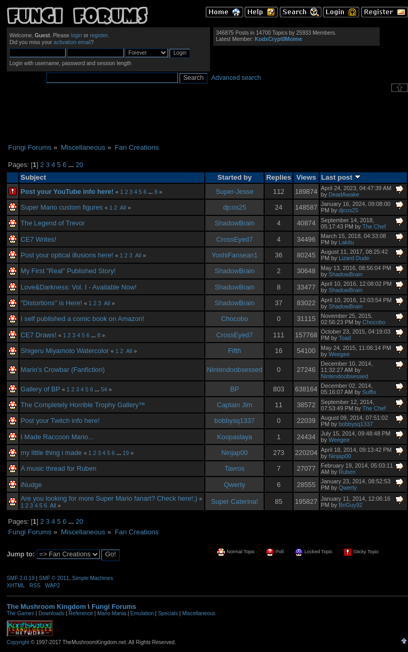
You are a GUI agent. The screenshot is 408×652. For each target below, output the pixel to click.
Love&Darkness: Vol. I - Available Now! (78, 287)
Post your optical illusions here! (66, 255)
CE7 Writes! (38, 239)
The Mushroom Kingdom (46, 606)
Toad (345, 338)
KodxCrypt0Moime (278, 39)
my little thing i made (51, 453)
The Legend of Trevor (52, 223)
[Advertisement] (207, 117)
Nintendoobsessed (235, 370)
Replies (278, 177)
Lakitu (346, 242)
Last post (341, 177)
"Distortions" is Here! (51, 303)
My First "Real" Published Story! (68, 271)
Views (306, 177)
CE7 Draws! (38, 335)
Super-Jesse (235, 191)
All (123, 207)
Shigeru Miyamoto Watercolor (64, 351)
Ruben (347, 472)
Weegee (339, 354)
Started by (234, 177)
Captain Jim (235, 405)
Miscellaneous (198, 613)
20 (79, 165)
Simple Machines (92, 578)
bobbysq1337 (234, 421)
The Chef (374, 226)
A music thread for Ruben (58, 468)
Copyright (18, 642)
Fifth (234, 351)
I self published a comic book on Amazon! (82, 319)
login (76, 35)
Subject (33, 177)
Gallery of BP (40, 389)
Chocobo (234, 319)
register (99, 35)
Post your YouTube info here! (66, 191)
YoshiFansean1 (235, 255)
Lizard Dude (354, 258)
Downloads (51, 613)
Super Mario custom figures (61, 207)
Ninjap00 (234, 453)
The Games (20, 613)
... (72, 165)
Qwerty (234, 485)
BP (234, 389)
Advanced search (236, 77)
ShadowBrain (235, 223)
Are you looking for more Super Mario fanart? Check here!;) (108, 498)
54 (104, 389)
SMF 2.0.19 (21, 578)
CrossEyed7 (234, 239)
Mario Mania (111, 613)
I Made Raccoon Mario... (56, 437)
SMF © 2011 (54, 578)
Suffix (369, 392)
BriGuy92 (350, 505)
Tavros (235, 468)
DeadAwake (344, 194)
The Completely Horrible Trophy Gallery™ (82, 405)
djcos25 (234, 207)
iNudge (31, 485)
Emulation (141, 613)
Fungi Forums (113, 606)
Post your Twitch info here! (60, 421)
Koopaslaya (234, 437)
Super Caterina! (234, 501)
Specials (168, 613)
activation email (72, 42)
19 (126, 453)
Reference (81, 613)
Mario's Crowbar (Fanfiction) (62, 370)
